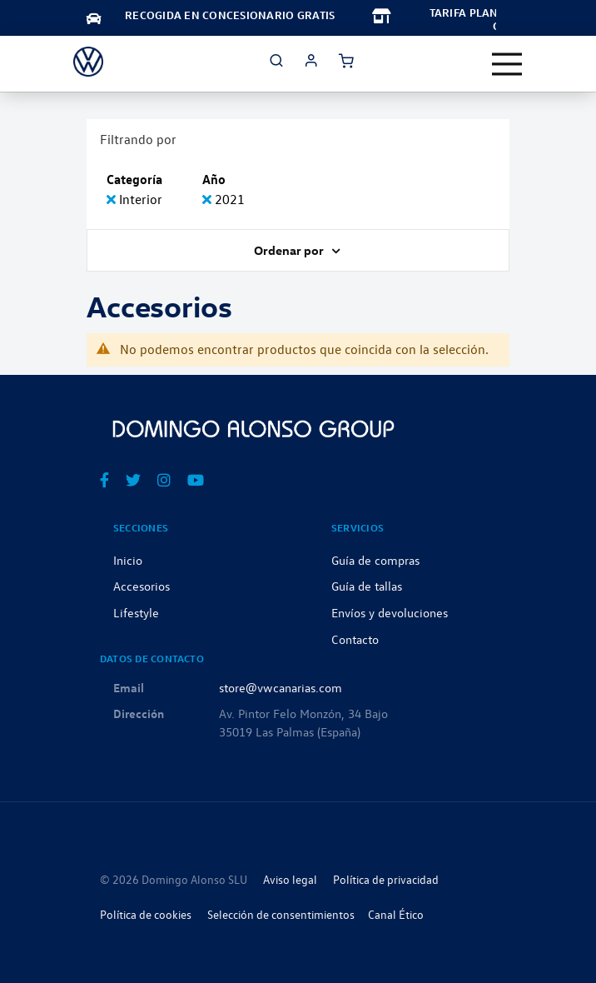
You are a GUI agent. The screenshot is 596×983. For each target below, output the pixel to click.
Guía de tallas (366, 585)
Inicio (127, 559)
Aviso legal (290, 879)
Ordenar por (290, 249)
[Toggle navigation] (507, 64)
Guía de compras (375, 559)
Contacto (355, 638)
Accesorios (141, 585)
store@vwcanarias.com (280, 687)
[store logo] (88, 62)
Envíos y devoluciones (389, 612)
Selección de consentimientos (281, 914)
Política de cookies (145, 914)
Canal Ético (396, 914)
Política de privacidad (386, 879)
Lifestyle (136, 612)
